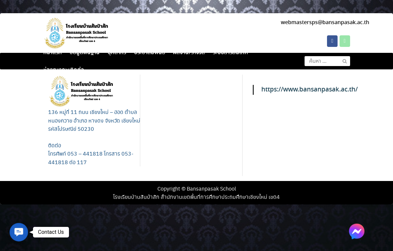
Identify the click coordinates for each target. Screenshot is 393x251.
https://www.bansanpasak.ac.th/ (309, 89)
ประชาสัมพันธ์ (149, 53)
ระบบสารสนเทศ (230, 53)
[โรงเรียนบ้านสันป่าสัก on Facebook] (332, 41)
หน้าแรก (52, 53)
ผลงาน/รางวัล (189, 53)
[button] (19, 232)
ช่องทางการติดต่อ (63, 70)
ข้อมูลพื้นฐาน (85, 53)
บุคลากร (117, 53)
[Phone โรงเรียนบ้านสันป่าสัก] (345, 41)
